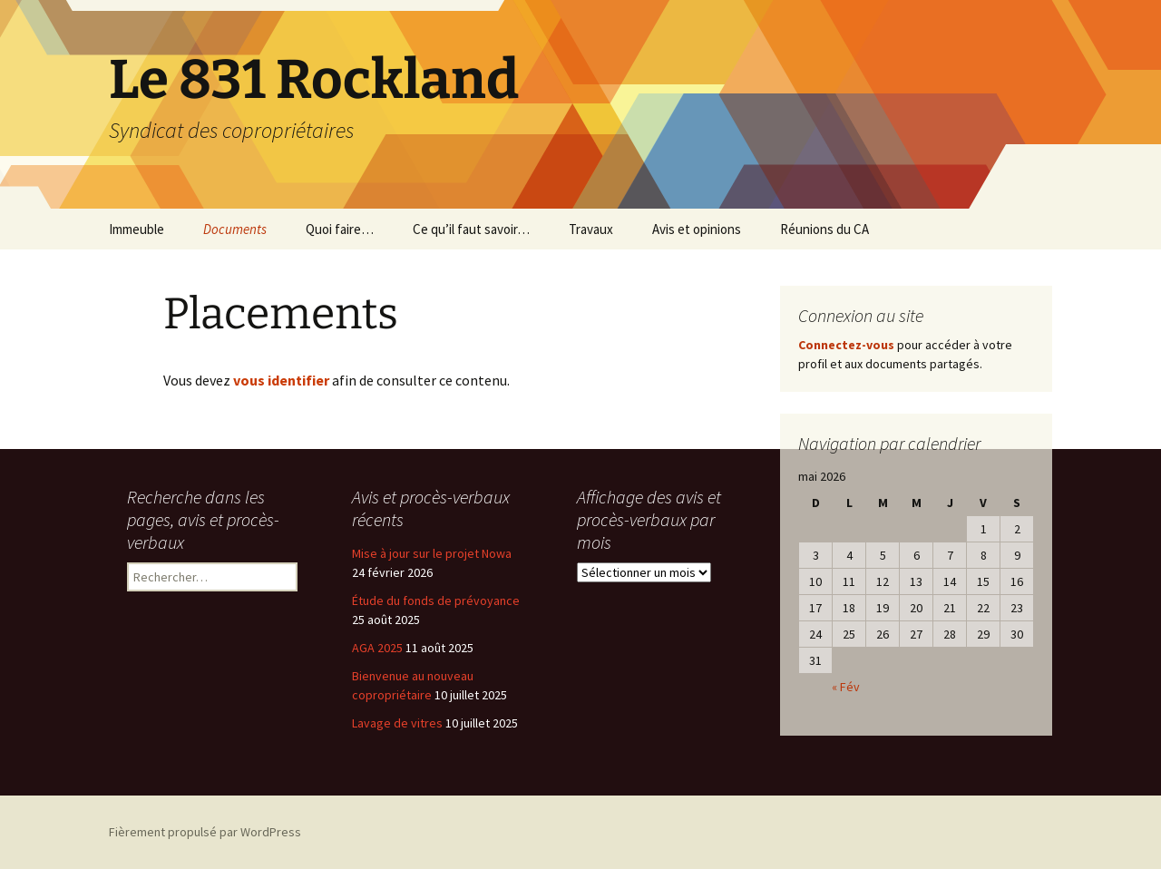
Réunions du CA (824, 229)
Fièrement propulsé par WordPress (205, 832)
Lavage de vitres (397, 723)
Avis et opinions (696, 229)
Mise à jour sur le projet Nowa (432, 553)
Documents (235, 229)
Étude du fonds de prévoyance (436, 600)
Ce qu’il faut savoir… (471, 229)
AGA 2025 (377, 648)
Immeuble (136, 229)
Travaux (591, 229)
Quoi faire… (340, 229)
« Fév (846, 687)
